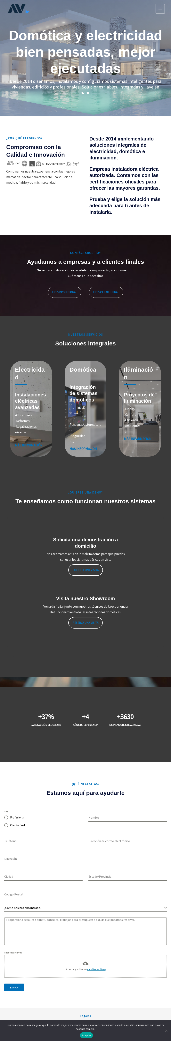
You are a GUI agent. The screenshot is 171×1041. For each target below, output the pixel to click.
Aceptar (86, 1035)
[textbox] (84, 907)
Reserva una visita (85, 623)
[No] (166, 1031)
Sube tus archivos (13, 952)
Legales (85, 1016)
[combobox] (85, 908)
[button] (64, 292)
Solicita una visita (86, 570)
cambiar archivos (96, 969)
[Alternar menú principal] (160, 8)
